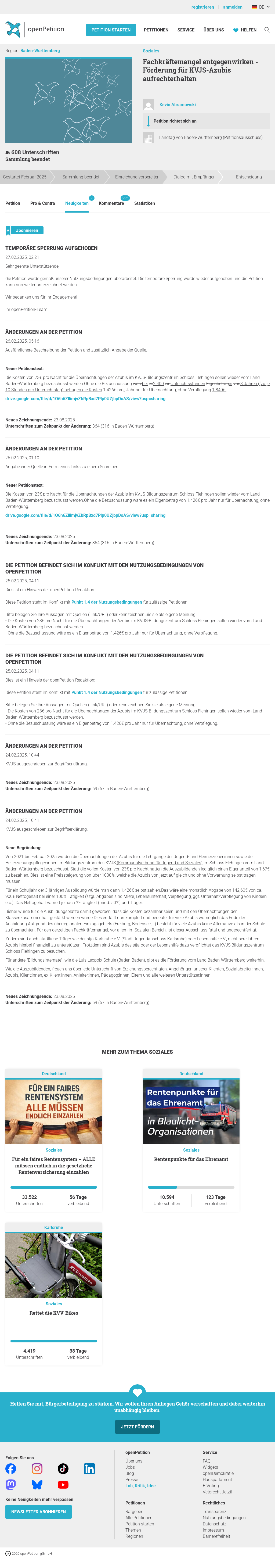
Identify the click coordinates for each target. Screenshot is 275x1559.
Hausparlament (217, 1479)
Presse (131, 1479)
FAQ (207, 1461)
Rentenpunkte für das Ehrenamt (191, 1159)
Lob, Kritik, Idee (140, 1485)
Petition (12, 203)
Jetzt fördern (137, 1426)
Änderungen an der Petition (43, 332)
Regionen (134, 1536)
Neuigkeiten (77, 200)
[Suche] (267, 29)
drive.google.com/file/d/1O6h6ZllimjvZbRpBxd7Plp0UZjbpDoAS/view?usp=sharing (85, 398)
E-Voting (211, 1485)
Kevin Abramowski (178, 104)
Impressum (213, 1530)
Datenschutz (214, 1523)
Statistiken (144, 203)
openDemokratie (218, 1473)
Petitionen (156, 30)
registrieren (202, 7)
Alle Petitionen (139, 1517)
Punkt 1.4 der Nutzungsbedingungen (106, 602)
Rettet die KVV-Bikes (54, 1313)
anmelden (233, 7)
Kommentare (111, 200)
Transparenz (214, 1511)
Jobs (130, 1467)
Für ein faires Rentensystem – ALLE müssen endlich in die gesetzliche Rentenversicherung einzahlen (53, 1165)
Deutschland (54, 1073)
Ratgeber (133, 1511)
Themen (133, 1530)
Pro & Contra (42, 203)
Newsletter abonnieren (38, 1511)
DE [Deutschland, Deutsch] (258, 7)
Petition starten (111, 30)
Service (186, 30)
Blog (129, 1473)
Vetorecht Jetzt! (217, 1492)
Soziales (151, 50)
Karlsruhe (53, 1227)
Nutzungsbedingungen (224, 1517)
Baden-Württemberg (40, 50)
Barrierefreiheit (216, 1536)
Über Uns (214, 30)
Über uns (133, 1461)
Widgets (210, 1467)
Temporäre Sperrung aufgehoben (51, 248)
